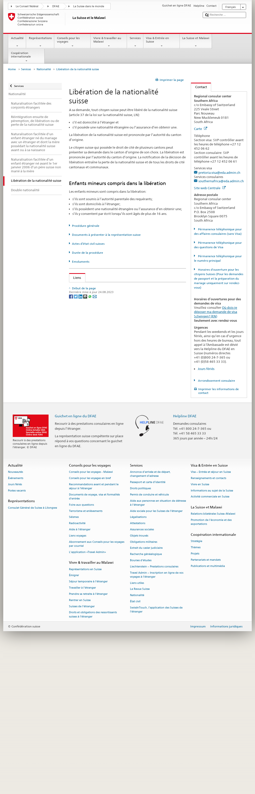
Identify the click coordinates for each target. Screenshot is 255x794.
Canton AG (82, 325)
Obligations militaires (143, 682)
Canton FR (82, 370)
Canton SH (82, 438)
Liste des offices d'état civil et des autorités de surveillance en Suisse (124, 317)
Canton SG (82, 453)
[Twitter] (76, 536)
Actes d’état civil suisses (88, 243)
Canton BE (82, 347)
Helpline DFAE (184, 556)
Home (12, 69)
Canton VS (82, 498)
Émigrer (74, 716)
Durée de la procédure (87, 252)
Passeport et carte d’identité (147, 622)
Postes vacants (17, 631)
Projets (195, 694)
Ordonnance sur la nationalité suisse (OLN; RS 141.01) (114, 310)
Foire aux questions (81, 645)
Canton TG (82, 476)
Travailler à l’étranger (82, 728)
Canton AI (82, 332)
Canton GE (82, 378)
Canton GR (82, 393)
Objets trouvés (139, 676)
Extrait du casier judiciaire (146, 688)
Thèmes (195, 688)
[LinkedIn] (80, 536)
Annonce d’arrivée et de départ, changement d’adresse (150, 614)
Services (135, 42)
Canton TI (81, 468)
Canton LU (82, 408)
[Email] (95, 536)
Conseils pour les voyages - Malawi (91, 612)
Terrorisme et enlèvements (85, 651)
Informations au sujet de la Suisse (212, 631)
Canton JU (82, 400)
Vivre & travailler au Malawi (109, 42)
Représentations (40, 42)
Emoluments (80, 261)
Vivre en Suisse (200, 624)
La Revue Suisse (140, 729)
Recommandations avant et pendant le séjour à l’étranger (94, 626)
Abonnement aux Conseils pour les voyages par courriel (96, 684)
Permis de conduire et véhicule (149, 635)
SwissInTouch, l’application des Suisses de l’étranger (156, 750)
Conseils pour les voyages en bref (90, 618)
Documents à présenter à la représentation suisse (106, 235)
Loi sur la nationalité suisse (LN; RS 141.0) (105, 302)
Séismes (74, 657)
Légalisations (138, 657)
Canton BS (82, 363)
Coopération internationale (26, 57)
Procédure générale (85, 226)
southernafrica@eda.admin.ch (221, 181)
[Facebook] (71, 536)
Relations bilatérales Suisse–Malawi (213, 654)
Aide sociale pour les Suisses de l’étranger (156, 651)
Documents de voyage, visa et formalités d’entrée (94, 637)
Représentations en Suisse (85, 709)
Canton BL (82, 355)
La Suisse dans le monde (88, 6)
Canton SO (82, 446)
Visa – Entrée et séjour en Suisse (211, 612)
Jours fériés (206, 369)
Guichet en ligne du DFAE (75, 556)
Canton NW (83, 423)
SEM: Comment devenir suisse (96, 287)
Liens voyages (77, 676)
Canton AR (82, 340)
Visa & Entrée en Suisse (162, 42)
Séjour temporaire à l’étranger (88, 722)
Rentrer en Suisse (80, 740)
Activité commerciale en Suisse (210, 637)
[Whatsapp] (90, 536)
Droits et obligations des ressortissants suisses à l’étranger (93, 755)
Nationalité (44, 69)
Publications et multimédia (208, 706)
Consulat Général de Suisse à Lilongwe (32, 648)
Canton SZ (82, 461)
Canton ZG (82, 506)
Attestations (137, 663)
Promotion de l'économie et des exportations (211, 662)
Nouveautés (15, 612)
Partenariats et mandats (206, 700)
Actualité (17, 42)
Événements (15, 618)
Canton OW (83, 430)
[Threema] (85, 536)
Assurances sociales (142, 670)
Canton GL (82, 385)
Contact (199, 87)
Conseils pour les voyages (72, 42)
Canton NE (82, 416)
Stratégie (196, 681)
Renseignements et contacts (208, 618)
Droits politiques (140, 628)
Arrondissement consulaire (216, 380)
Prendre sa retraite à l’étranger (88, 734)
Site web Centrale (210, 188)
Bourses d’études (140, 700)
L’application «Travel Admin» (87, 692)
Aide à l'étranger (79, 670)
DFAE (55, 6)
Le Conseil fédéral (27, 6)
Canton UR (82, 484)
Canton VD (82, 491)
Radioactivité (77, 663)
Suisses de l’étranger (82, 746)
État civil (135, 741)
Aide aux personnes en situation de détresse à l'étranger (158, 643)
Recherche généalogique (146, 694)
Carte (200, 129)
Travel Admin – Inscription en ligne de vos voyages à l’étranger (156, 715)
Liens (75, 278)
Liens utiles (137, 723)
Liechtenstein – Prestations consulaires (154, 707)
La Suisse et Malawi (196, 42)
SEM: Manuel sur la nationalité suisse (102, 295)
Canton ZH (82, 514)
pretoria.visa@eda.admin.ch (219, 173)
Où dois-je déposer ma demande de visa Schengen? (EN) (215, 311)
